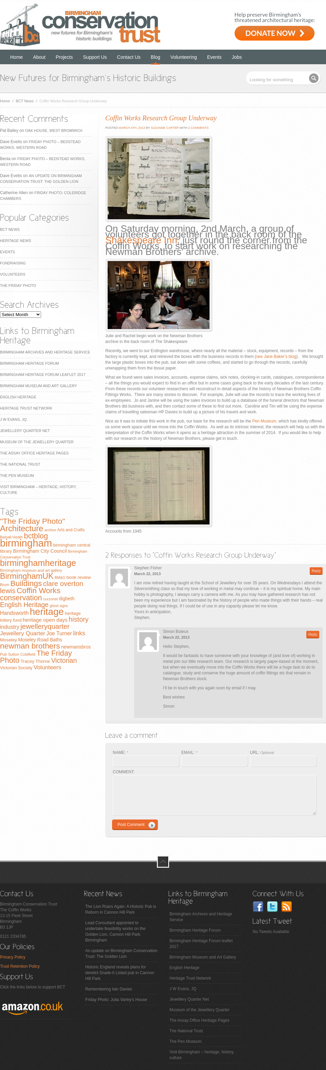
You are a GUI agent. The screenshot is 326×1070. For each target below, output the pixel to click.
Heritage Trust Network (26, 408)
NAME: (120, 752)
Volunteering (183, 57)
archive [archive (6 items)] (50, 530)
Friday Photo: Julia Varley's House (116, 999)
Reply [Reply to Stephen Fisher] (316, 571)
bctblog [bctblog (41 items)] (36, 536)
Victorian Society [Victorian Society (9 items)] (16, 667)
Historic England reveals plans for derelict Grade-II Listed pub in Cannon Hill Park (119, 973)
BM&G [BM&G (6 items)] (60, 577)
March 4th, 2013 (131, 128)
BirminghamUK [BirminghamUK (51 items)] (27, 576)
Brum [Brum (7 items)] (4, 585)
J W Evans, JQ (13, 419)
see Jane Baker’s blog (276, 356)
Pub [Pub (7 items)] (3, 654)
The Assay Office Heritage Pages (34, 453)
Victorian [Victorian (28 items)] (64, 660)
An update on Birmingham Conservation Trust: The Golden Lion (121, 953)
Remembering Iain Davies (108, 989)
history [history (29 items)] (79, 619)
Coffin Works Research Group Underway (161, 118)
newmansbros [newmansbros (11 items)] (76, 647)
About (39, 57)
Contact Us (129, 57)
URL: (262, 752)
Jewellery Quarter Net (25, 431)
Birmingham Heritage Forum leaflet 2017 (42, 375)
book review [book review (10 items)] (79, 577)
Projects (64, 57)
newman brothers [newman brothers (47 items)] (30, 645)
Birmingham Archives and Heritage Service (45, 352)
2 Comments (198, 128)
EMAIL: (189, 752)
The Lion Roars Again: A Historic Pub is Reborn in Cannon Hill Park (120, 909)
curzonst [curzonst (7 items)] (50, 599)
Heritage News (15, 241)
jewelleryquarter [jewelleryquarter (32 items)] (45, 626)
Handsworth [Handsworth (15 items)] (14, 613)
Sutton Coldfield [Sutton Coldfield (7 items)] (21, 654)
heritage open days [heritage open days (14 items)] (45, 620)
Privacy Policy (12, 957)
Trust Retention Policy (20, 966)
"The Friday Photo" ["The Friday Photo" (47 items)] (32, 521)
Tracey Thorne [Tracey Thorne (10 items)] (35, 661)
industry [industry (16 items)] (9, 627)
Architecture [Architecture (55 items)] (21, 528)
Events (214, 57)
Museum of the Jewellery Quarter (37, 442)
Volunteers (12, 274)
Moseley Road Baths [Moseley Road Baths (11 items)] (40, 639)
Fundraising (13, 263)
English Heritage (18, 397)
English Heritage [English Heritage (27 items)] (24, 604)
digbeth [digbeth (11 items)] (67, 598)
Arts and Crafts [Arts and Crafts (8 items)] (71, 530)
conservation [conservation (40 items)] (21, 597)
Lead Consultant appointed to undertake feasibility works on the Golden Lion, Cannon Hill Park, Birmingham (115, 931)
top (163, 862)
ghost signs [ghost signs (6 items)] (59, 606)
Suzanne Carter (165, 128)
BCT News (25, 101)
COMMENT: (123, 772)
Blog (155, 57)
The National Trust (20, 464)
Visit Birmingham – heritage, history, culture (201, 1055)
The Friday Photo (18, 285)
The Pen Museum (17, 475)
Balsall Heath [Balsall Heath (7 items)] (11, 537)
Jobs (237, 57)
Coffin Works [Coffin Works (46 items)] (38, 590)
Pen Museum (264, 421)
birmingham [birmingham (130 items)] (26, 543)
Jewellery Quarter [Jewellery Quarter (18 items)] (22, 633)
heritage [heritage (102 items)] (47, 611)
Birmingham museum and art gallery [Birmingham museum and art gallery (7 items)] (31, 570)
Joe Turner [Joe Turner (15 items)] (59, 633)
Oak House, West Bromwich (53, 130)
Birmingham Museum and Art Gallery (38, 386)
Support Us (95, 57)
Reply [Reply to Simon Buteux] (312, 634)
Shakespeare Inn (141, 240)
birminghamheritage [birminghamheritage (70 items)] (38, 563)
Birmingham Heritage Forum (29, 363)
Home (16, 57)
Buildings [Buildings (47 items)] (26, 583)
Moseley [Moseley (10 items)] (8, 639)
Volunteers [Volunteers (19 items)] (47, 667)
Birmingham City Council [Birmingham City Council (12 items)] (40, 551)
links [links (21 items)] (79, 633)
